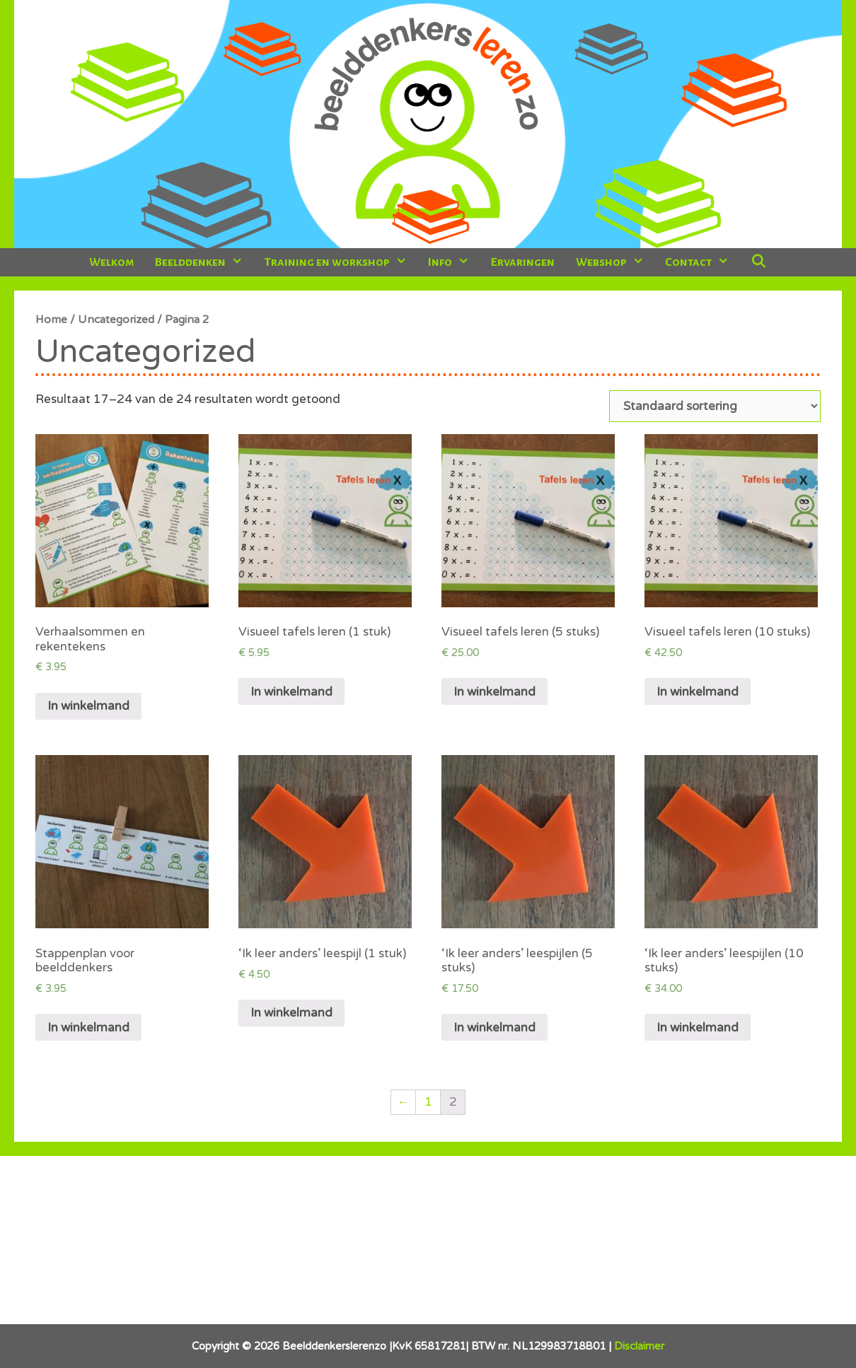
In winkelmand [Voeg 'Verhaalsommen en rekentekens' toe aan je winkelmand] (88, 705)
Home (51, 319)
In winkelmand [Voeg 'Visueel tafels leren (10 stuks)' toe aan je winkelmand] (698, 691)
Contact (702, 262)
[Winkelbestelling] (715, 406)
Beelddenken (204, 262)
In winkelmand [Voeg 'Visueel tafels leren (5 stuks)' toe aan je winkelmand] (494, 691)
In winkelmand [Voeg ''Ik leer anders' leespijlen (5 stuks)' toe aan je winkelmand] (494, 1027)
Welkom (111, 262)
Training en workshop (341, 262)
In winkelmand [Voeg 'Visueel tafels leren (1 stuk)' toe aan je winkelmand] (291, 691)
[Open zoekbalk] (758, 262)
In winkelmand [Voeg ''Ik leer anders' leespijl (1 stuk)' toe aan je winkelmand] (291, 1012)
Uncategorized (116, 319)
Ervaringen (523, 262)
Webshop (615, 262)
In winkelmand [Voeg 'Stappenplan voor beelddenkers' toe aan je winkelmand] (88, 1027)
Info (454, 262)
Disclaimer (639, 1346)
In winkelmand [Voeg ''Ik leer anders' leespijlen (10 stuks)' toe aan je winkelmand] (698, 1027)
